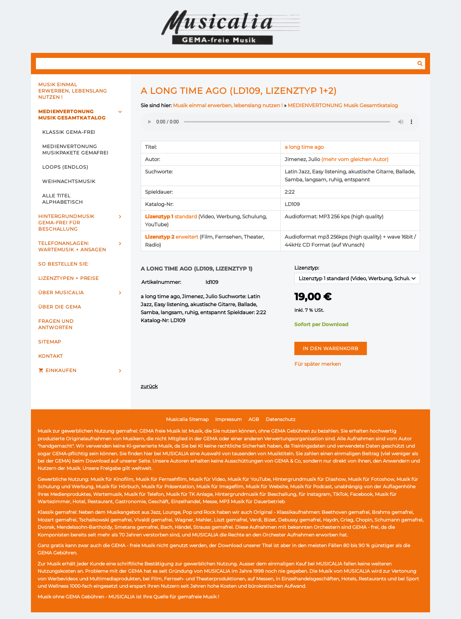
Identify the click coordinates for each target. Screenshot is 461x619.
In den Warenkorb (331, 348)
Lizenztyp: (306, 268)
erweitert (172, 237)
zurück (149, 386)
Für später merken (317, 364)
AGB (253, 419)
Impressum (228, 419)
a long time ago (304, 147)
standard (171, 216)
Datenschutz (280, 419)
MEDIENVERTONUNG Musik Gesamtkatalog (343, 105)
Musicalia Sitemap (187, 419)
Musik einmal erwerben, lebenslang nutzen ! (228, 105)
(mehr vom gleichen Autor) (354, 159)
